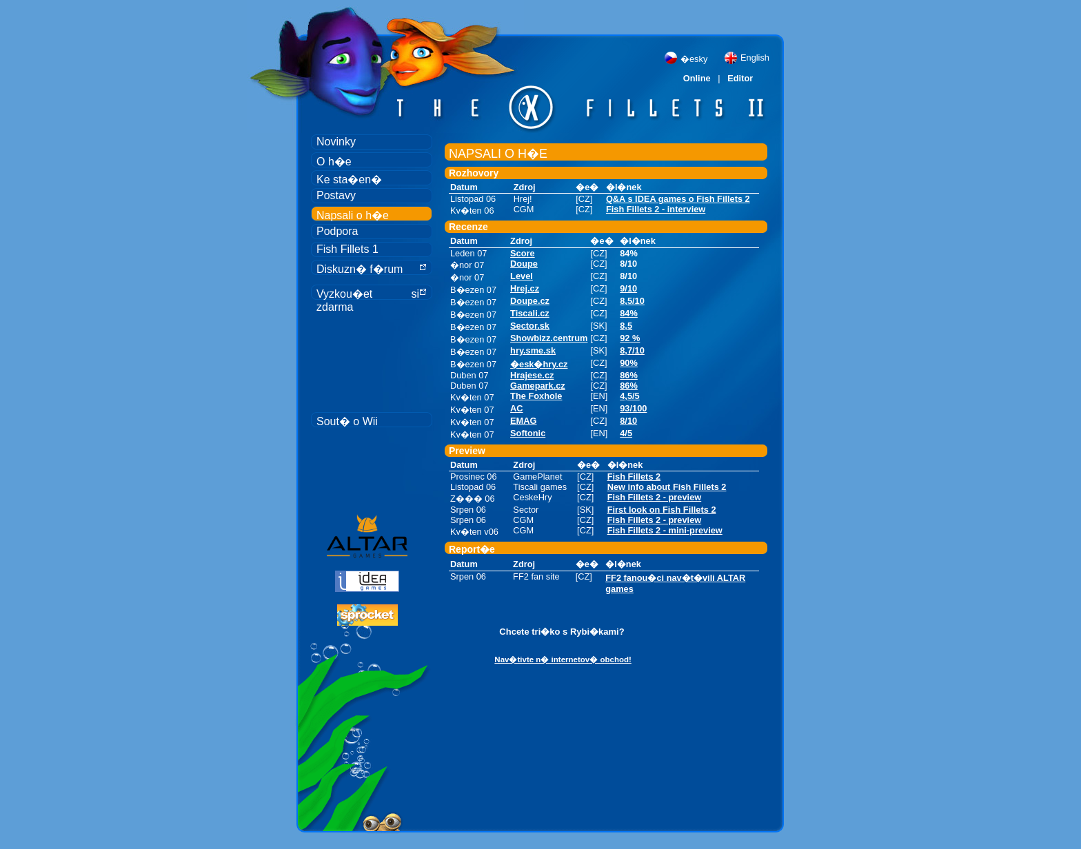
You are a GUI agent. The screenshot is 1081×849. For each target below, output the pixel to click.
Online (697, 78)
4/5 (626, 433)
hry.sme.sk (533, 350)
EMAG (523, 421)
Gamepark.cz (537, 385)
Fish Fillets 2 (634, 476)
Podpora (337, 231)
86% (629, 375)
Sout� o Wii (347, 421)
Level (521, 276)
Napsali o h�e (352, 215)
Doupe (524, 263)
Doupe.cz (529, 301)
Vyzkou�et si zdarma (371, 294)
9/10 (628, 288)
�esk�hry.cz (538, 364)
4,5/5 (629, 396)
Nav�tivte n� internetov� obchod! (563, 659)
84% (629, 313)
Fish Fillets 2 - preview (654, 497)
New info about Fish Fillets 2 (667, 487)
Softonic (527, 433)
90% (629, 363)
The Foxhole (536, 396)
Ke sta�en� (349, 179)
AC (516, 408)
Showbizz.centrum (548, 338)
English (754, 57)
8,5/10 (632, 301)
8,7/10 (632, 350)
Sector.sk (529, 325)
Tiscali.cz (529, 313)
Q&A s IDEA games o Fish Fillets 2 (678, 199)
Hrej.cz (524, 288)
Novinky (336, 141)
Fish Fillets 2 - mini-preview (665, 530)
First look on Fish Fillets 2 (661, 509)
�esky (693, 59)
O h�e (334, 161)
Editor (740, 78)
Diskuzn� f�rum (371, 269)
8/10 (628, 421)
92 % (630, 338)
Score (522, 253)
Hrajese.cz (532, 375)
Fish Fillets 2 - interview (655, 209)
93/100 (633, 408)
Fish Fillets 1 (347, 249)
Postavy (336, 195)
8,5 (626, 325)
